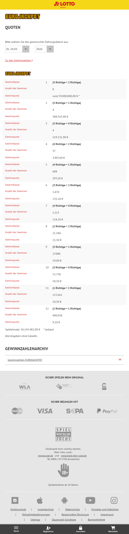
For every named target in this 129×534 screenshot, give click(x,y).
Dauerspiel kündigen (64, 519)
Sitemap (35, 519)
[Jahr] (44, 49)
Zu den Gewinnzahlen (19, 60)
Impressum (107, 514)
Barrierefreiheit (96, 519)
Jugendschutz (46, 509)
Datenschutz (72, 509)
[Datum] (17, 49)
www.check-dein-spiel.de (74, 455)
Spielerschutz (18, 509)
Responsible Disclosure (75, 514)
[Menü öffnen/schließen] (16, 529)
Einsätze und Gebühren (105, 509)
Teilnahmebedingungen (36, 514)
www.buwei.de (45, 455)
